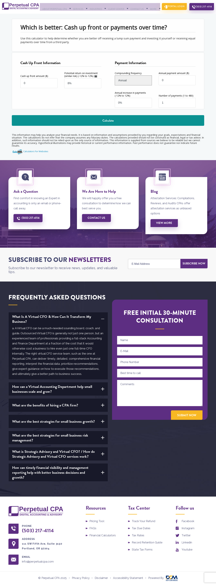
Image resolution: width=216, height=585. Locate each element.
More (148, 6)
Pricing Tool (96, 521)
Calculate (108, 120)
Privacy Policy (81, 578)
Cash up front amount (34, 75)
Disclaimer (101, 578)
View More (164, 223)
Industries (95, 6)
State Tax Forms (142, 549)
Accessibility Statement (128, 578)
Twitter (186, 535)
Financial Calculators (102, 535)
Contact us (96, 218)
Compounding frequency (128, 73)
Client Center (114, 6)
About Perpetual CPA (56, 6)
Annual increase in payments (130, 94)
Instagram (188, 528)
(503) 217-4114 (202, 7)
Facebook (188, 521)
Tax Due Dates (141, 528)
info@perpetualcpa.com (40, 562)
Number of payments (176, 95)
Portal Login (173, 6)
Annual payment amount (174, 73)
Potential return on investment (81, 74)
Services (79, 6)
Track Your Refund (143, 521)
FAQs (93, 528)
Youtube (187, 549)
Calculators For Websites (35, 151)
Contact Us (133, 6)
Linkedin (187, 542)
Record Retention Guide (147, 542)
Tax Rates (138, 535)
